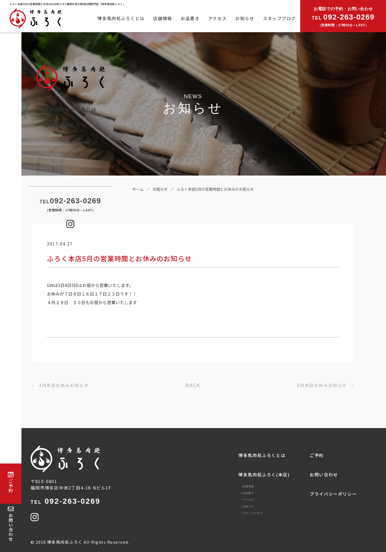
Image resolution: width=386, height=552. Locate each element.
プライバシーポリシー (333, 494)
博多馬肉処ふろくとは (120, 18)
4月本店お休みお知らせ (64, 385)
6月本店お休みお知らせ (322, 385)
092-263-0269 (65, 501)
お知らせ (244, 18)
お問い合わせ (324, 474)
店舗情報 (162, 18)
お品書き (190, 18)
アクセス (217, 18)
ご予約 (317, 455)
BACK (193, 385)
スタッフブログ (279, 18)
